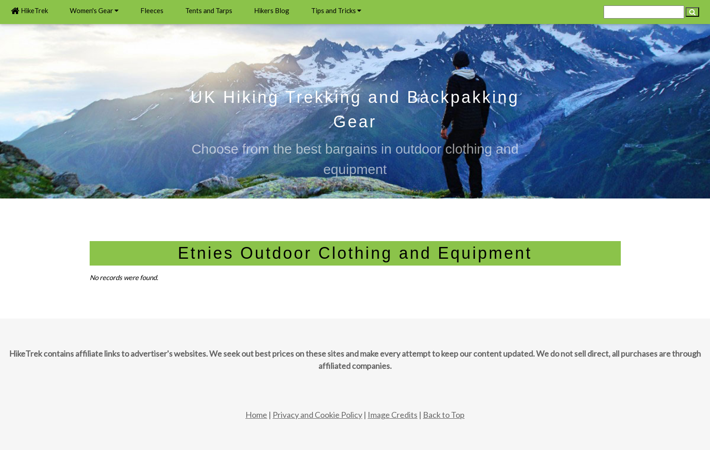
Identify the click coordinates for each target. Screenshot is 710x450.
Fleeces (151, 10)
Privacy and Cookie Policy (317, 415)
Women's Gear (94, 10)
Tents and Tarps (208, 10)
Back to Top (444, 415)
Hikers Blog (271, 10)
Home (256, 415)
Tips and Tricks (336, 10)
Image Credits (392, 415)
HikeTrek (29, 10)
